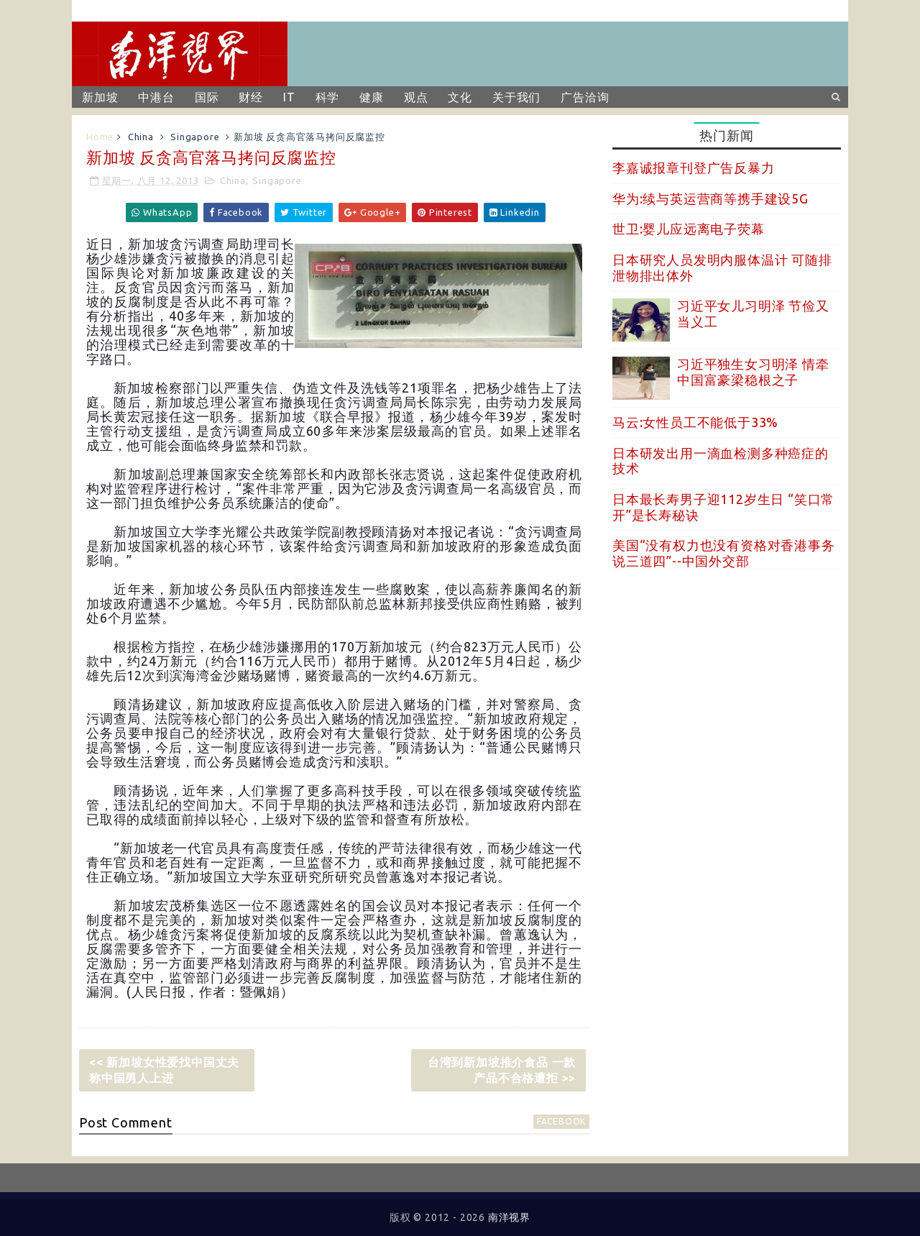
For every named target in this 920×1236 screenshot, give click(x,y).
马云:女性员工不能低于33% (695, 422)
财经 (251, 97)
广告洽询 (585, 97)
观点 (416, 97)
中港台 (156, 97)
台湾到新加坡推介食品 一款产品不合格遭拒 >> (502, 1070)
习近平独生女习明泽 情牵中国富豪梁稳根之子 (753, 372)
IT (289, 97)
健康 (371, 97)
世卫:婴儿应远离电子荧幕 (688, 228)
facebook (561, 1121)
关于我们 (516, 97)
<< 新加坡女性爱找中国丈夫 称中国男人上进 (164, 1070)
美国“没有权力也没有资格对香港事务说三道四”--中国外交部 (723, 553)
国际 (207, 97)
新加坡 (100, 97)
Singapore (194, 137)
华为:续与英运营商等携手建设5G (710, 198)
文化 (460, 97)
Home (100, 137)
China (141, 137)
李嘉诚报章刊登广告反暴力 (693, 167)
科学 (328, 97)
